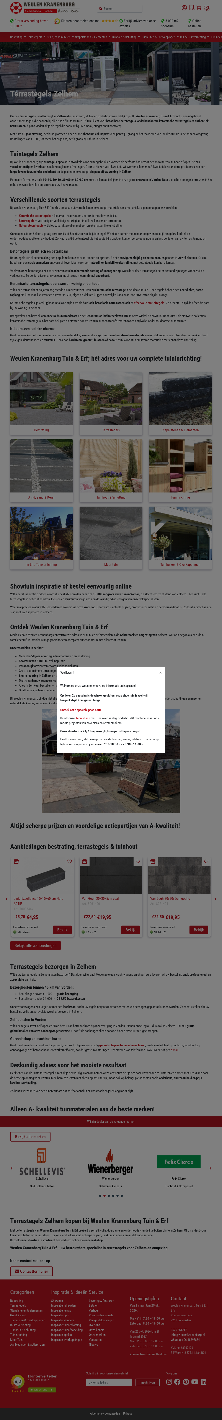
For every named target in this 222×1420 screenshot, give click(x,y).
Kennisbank (82, 718)
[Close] (160, 672)
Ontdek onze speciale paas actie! (81, 710)
